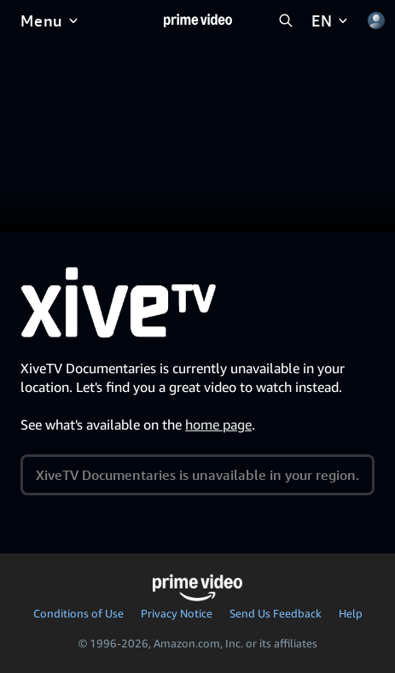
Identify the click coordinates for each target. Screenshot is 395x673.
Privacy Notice (176, 613)
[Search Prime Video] (286, 20)
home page (218, 424)
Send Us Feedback (275, 613)
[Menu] (51, 20)
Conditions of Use (78, 613)
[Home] (198, 20)
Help (351, 613)
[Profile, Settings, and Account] (376, 20)
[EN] (331, 20)
